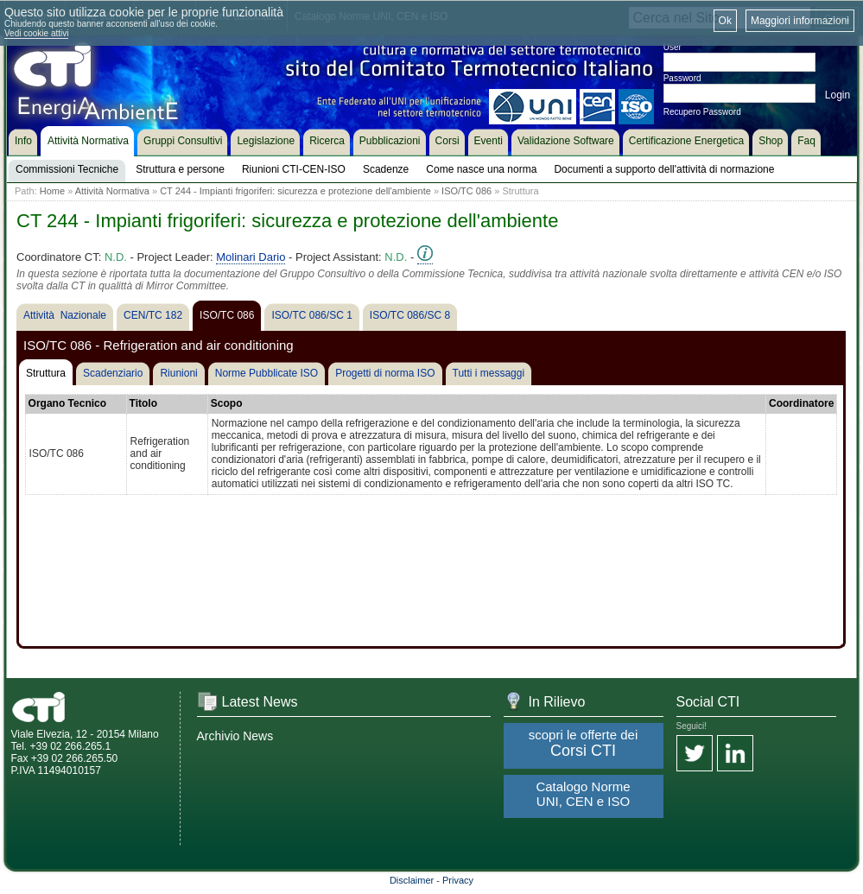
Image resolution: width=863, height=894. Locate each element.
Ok (725, 21)
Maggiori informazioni (800, 21)
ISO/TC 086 (466, 191)
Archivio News (235, 736)
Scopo (227, 403)
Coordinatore (801, 403)
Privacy (457, 880)
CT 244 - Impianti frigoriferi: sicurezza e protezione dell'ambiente (295, 191)
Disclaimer (412, 880)
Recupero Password (702, 112)
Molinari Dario (250, 256)
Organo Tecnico (67, 403)
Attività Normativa (112, 191)
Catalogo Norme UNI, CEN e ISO (583, 793)
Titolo (143, 403)
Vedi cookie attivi (36, 33)
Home (52, 191)
